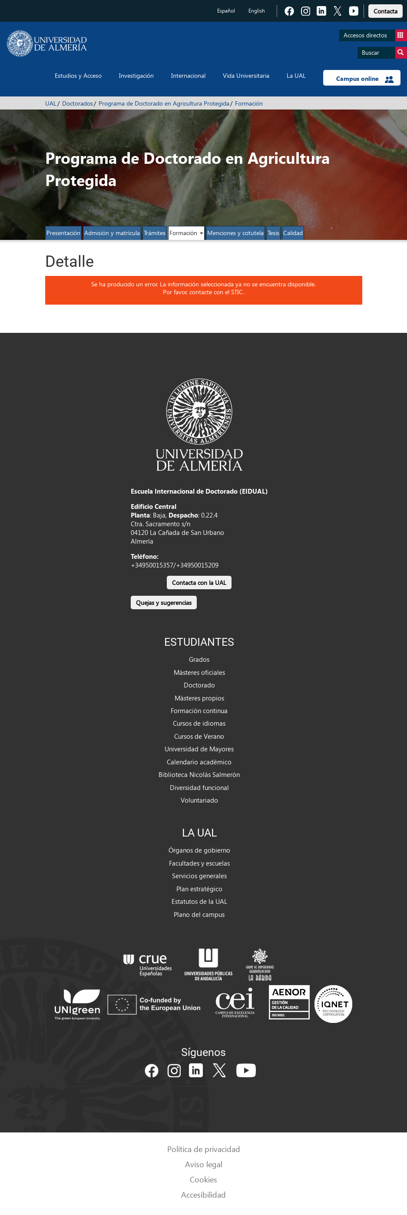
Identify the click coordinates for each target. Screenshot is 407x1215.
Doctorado (199, 685)
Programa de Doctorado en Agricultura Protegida (164, 103)
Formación (249, 103)
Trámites (154, 233)
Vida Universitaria (246, 75)
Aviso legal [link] (203, 1164)
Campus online (365, 78)
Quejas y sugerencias (164, 602)
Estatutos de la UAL (199, 901)
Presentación (63, 233)
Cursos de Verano (199, 736)
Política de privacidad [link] (203, 1148)
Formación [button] (186, 233)
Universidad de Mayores (199, 748)
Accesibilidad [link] (203, 1194)
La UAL (296, 75)
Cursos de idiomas (199, 723)
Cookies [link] (203, 1179)
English (256, 10)
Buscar (384, 53)
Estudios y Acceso (78, 75)
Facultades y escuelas (199, 863)
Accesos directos (375, 35)
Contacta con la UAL (199, 582)
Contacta (385, 11)
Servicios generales (199, 875)
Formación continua (199, 710)
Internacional (188, 75)
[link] (385, 9)
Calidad (293, 233)
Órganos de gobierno (199, 850)
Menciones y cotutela (235, 233)
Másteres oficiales (199, 672)
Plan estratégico (199, 888)
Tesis (273, 233)
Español (226, 10)
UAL (50, 103)
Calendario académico (199, 761)
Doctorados (77, 103)
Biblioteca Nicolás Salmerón (199, 774)
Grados (199, 659)
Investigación (136, 75)
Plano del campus (199, 914)
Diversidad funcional (199, 787)
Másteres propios (199, 698)
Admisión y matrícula (112, 233)
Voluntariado (199, 800)
